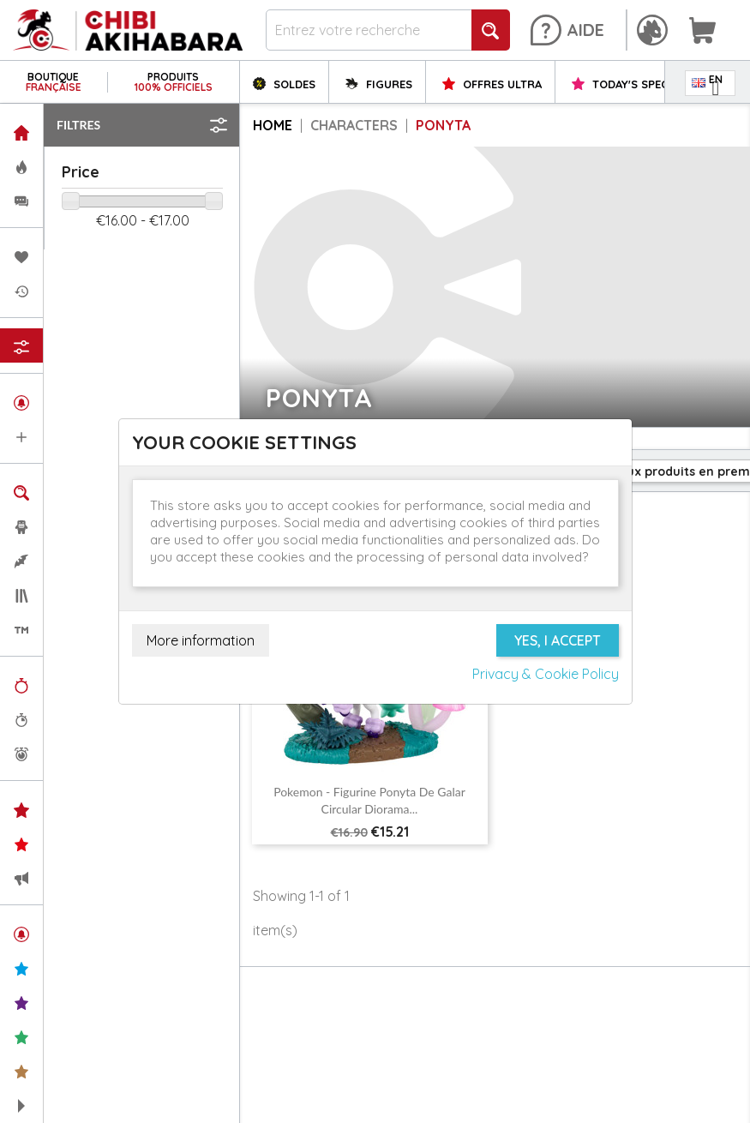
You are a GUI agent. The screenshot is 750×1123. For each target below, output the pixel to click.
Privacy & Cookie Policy (545, 673)
